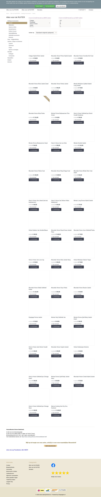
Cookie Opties (39, 6)
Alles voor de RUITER (28, 10)
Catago (40, 20)
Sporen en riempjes (13, 49)
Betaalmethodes (10, 467)
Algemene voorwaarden (12, 475)
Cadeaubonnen (10, 473)
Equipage (40, 22)
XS (70, 20)
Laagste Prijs (9, 481)
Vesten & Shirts (12, 27)
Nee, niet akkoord (61, 6)
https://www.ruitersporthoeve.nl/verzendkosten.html (34, 436)
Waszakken (10, 58)
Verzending (9, 469)
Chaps (10, 47)
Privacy (8, 483)
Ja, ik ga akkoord (49, 6)
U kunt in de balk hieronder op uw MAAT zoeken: (71, 18)
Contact (91, 10)
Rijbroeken (11, 25)
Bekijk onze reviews (56, 476)
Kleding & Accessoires (26, 13)
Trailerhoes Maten (10, 479)
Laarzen (11, 43)
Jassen (33, 13)
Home (7, 13)
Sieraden (39, 10)
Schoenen (11, 45)
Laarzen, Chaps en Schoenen (14, 41)
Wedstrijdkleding (13, 33)
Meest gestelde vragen (12, 477)
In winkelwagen (34, 63)
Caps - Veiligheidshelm (13, 39)
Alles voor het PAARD (12, 10)
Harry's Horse (40, 24)
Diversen (11, 37)
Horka (40, 25)
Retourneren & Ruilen (11, 471)
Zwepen (9, 60)
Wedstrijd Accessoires (14, 35)
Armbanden (11, 55)
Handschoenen (12, 29)
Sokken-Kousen (12, 31)
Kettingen (11, 53)
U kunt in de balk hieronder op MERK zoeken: (40, 18)
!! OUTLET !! (82, 10)
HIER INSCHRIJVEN (50, 446)
